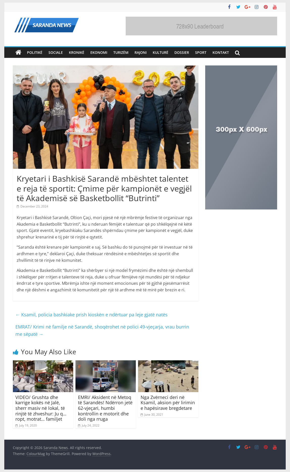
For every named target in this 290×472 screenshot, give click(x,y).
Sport (200, 52)
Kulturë (160, 52)
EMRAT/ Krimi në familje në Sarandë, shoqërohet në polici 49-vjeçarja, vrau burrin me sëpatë (102, 330)
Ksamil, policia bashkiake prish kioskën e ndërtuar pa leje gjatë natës (91, 315)
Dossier (181, 52)
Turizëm (120, 52)
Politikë (34, 52)
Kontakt (221, 52)
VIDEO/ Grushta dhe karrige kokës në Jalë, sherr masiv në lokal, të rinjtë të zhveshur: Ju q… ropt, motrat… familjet (40, 408)
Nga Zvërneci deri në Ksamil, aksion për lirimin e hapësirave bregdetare (168, 402)
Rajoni (141, 52)
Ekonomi (98, 52)
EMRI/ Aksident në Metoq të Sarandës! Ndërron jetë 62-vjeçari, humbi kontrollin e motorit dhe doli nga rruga (105, 408)
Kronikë (76, 52)
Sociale (55, 52)
